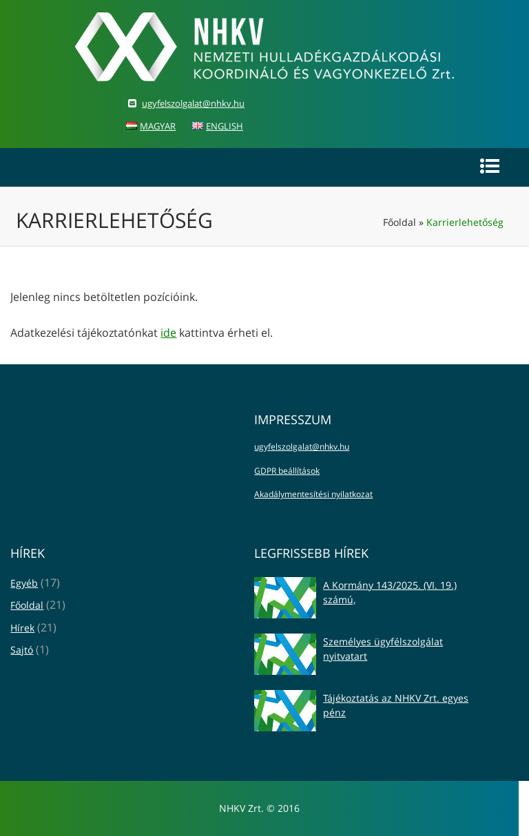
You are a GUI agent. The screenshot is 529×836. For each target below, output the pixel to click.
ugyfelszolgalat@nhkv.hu (193, 103)
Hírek (22, 627)
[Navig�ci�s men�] (490, 166)
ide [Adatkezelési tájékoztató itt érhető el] (168, 332)
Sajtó (21, 649)
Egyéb (24, 582)
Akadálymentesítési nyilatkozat (313, 494)
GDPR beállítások (287, 471)
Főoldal (399, 222)
